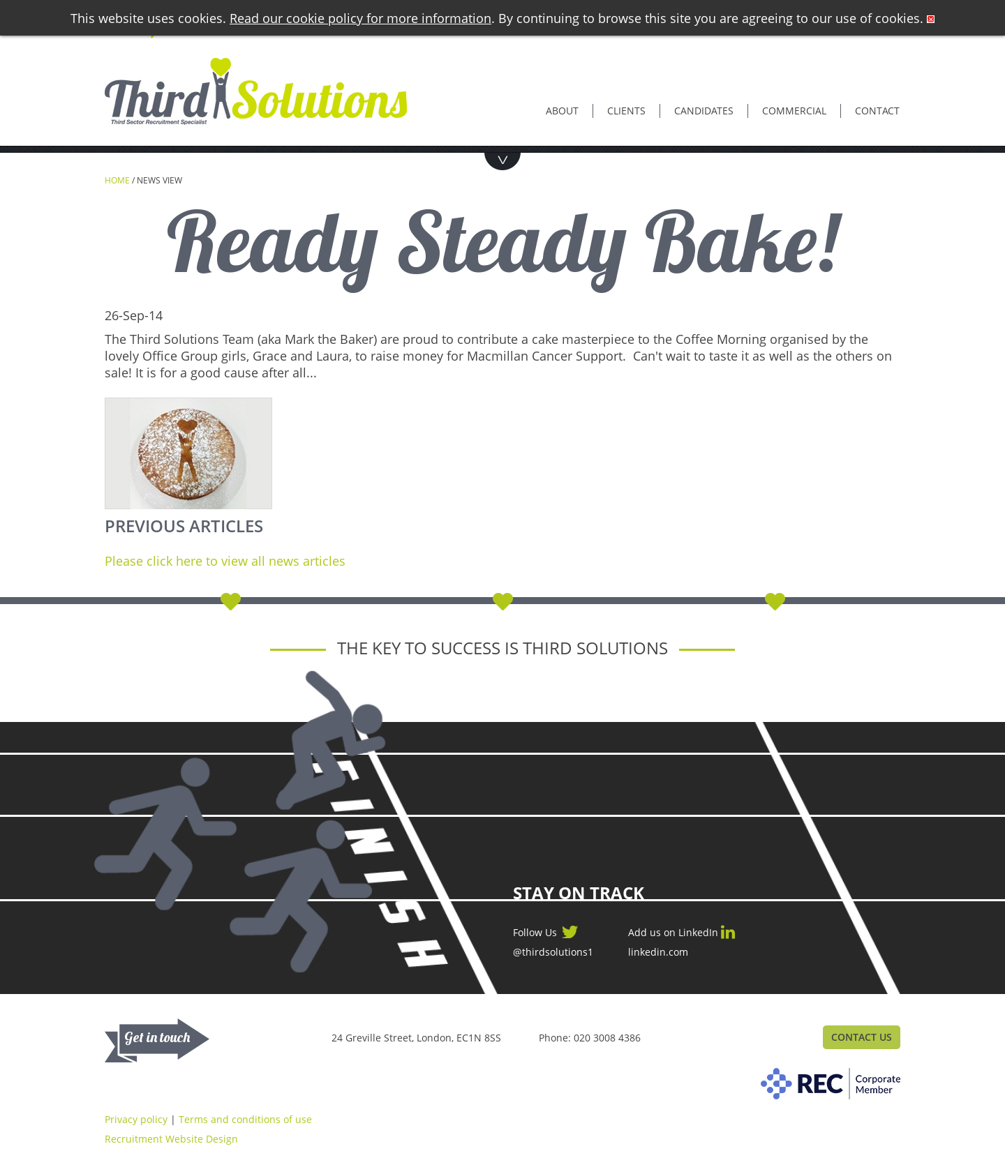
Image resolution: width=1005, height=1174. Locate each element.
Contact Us (861, 1037)
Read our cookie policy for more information (360, 18)
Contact (877, 110)
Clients (626, 110)
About (562, 110)
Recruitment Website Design (171, 1138)
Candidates (704, 110)
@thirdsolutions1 (553, 952)
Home (117, 180)
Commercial (794, 110)
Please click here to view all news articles (225, 560)
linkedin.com (658, 952)
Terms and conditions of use (245, 1119)
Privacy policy (136, 1119)
